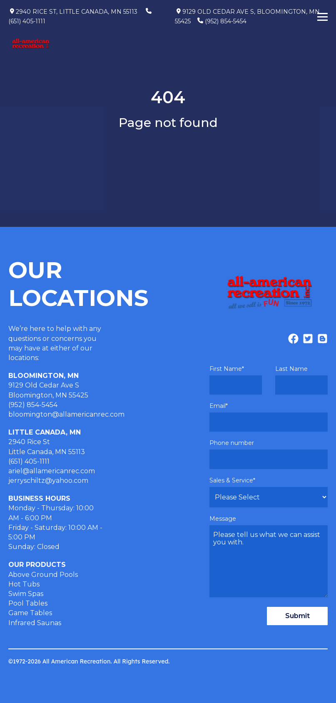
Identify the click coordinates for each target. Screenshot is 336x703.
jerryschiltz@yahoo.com (48, 480)
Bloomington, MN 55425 (48, 395)
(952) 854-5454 (225, 21)
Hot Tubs (24, 584)
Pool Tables (27, 603)
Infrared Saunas (34, 623)
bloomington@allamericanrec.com (66, 414)
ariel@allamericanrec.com (51, 471)
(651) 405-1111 (26, 21)
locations (23, 358)
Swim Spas (25, 594)
